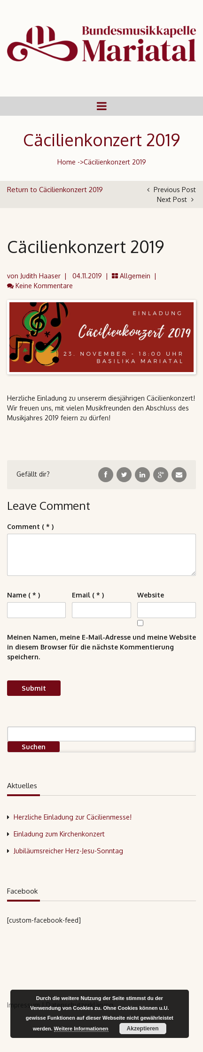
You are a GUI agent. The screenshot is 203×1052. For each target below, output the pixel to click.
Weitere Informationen (81, 1028)
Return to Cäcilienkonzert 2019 (55, 189)
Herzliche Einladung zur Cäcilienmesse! (73, 817)
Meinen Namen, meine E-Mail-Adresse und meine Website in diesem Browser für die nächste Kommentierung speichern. (101, 647)
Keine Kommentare (44, 286)
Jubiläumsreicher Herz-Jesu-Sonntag (68, 851)
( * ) (30, 526)
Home (66, 162)
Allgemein (135, 276)
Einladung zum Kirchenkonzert (59, 834)
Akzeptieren (143, 1028)
